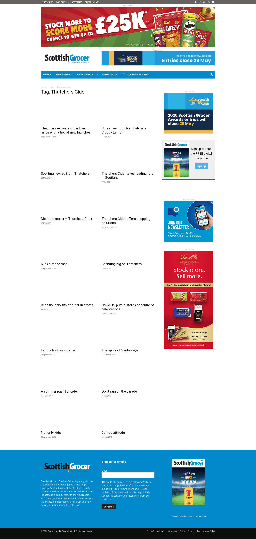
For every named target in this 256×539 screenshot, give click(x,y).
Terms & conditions (155, 531)
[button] (199, 75)
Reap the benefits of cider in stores (67, 305)
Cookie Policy (209, 531)
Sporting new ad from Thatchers (65, 173)
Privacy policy (194, 531)
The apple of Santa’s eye (120, 350)
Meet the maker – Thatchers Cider (66, 219)
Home (43, 87)
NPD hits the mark (54, 264)
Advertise (201, 516)
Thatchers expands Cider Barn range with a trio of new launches (66, 130)
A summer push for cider (59, 391)
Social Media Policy (176, 531)
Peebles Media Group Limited (61, 531)
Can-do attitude (113, 433)
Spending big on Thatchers (122, 264)
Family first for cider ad (58, 350)
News (174, 516)
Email (105, 470)
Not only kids (51, 433)
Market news (187, 516)
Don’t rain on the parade (119, 391)
